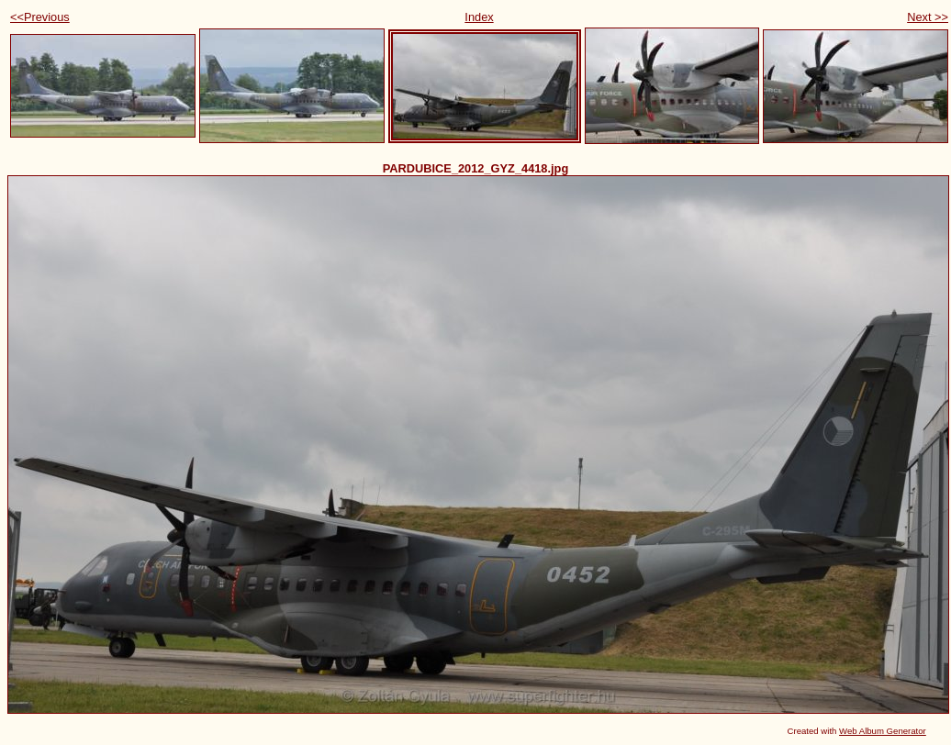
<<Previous (40, 17)
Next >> (927, 17)
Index (478, 17)
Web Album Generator (882, 731)
